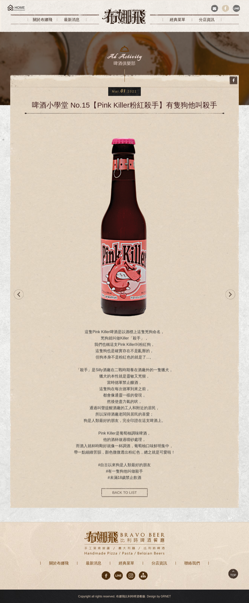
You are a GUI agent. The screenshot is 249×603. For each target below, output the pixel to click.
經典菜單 (126, 563)
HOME (20, 8)
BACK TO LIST (124, 496)
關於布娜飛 (59, 563)
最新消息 (93, 563)
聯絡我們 (192, 563)
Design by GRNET (159, 596)
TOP (233, 575)
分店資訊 (159, 563)
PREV (17, 294)
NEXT (231, 294)
